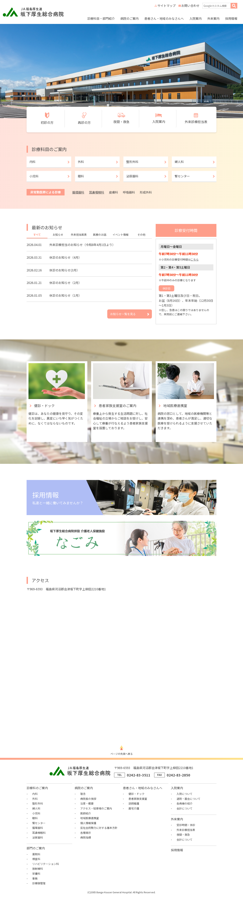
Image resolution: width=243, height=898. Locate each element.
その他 (141, 234)
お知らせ (58, 234)
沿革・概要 (87, 803)
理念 (83, 794)
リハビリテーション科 (45, 864)
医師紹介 (85, 813)
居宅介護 (134, 808)
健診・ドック (136, 794)
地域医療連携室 (89, 818)
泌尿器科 (132, 176)
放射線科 (37, 868)
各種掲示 (85, 833)
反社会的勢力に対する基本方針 (99, 828)
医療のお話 (99, 234)
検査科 (36, 859)
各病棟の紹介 (185, 803)
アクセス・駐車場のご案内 (96, 808)
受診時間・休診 (186, 825)
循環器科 (78, 192)
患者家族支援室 (138, 799)
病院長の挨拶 (88, 799)
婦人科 (179, 161)
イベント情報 (121, 234)
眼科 (81, 176)
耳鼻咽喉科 (96, 192)
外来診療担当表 (186, 830)
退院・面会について (188, 799)
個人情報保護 (88, 823)
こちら (195, 259)
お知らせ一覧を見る (123, 314)
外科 (81, 161)
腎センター (182, 176)
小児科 (34, 176)
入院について (185, 794)
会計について (185, 808)
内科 (32, 161)
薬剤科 (36, 854)
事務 (35, 878)
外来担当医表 (79, 234)
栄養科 (36, 873)
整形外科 (132, 161)
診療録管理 (39, 883)
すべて (37, 234)
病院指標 (85, 837)
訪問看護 (134, 803)
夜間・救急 (183, 834)
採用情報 (231, 18)
